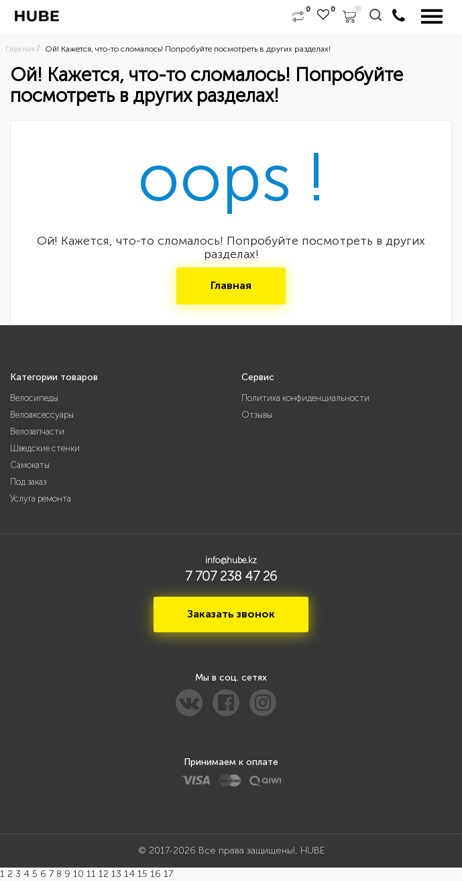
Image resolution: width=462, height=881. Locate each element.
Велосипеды (34, 398)
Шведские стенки (45, 448)
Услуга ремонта (40, 498)
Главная (231, 285)
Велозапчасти (37, 431)
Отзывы (256, 415)
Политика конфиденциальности (305, 398)
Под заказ (28, 482)
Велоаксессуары (42, 415)
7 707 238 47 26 (231, 576)
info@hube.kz (231, 560)
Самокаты (30, 465)
